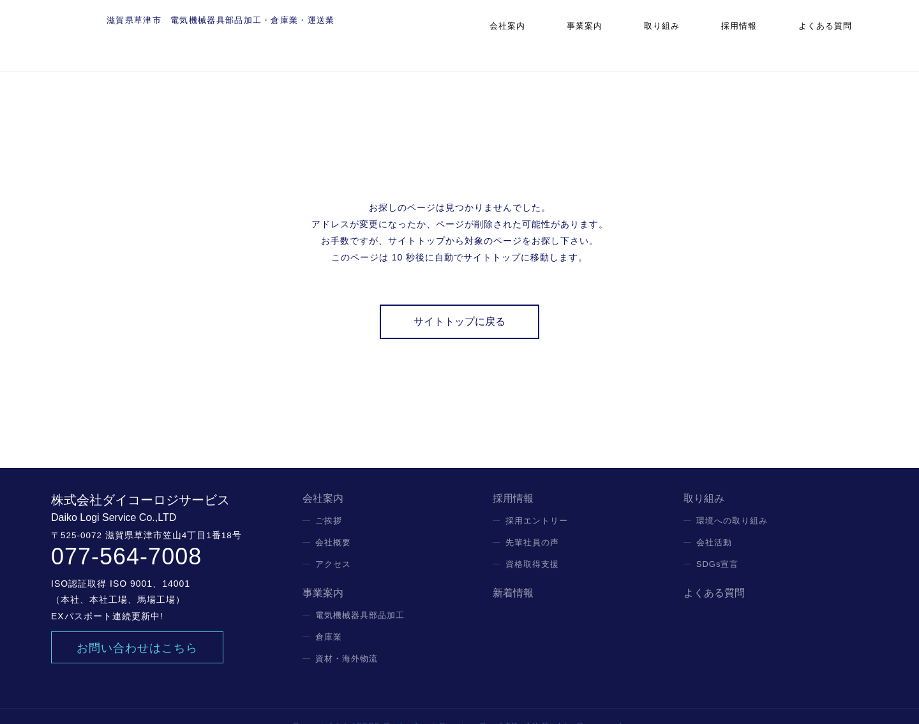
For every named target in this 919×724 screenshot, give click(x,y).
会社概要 (333, 523)
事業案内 (630, 34)
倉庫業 (328, 617)
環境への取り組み (732, 501)
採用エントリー (536, 501)
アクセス (333, 545)
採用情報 (758, 34)
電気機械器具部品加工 (360, 596)
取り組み (695, 34)
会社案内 (566, 34)
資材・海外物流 (346, 639)
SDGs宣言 (717, 545)
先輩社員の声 (532, 523)
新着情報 (513, 574)
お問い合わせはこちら (137, 628)
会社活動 (714, 523)
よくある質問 (834, 34)
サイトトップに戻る (459, 302)
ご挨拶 (328, 501)
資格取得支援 (532, 545)
